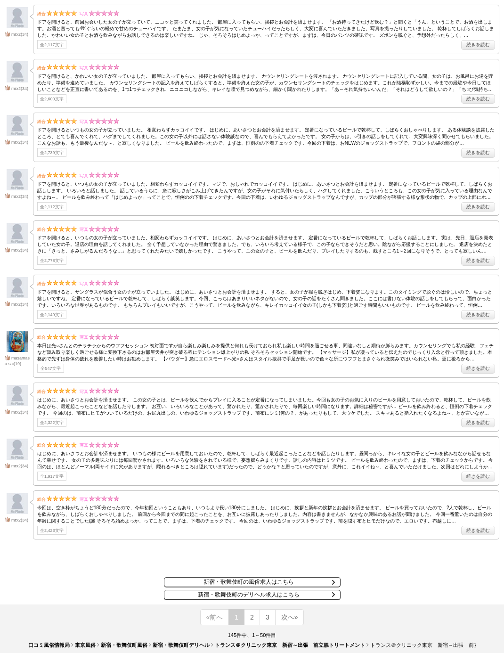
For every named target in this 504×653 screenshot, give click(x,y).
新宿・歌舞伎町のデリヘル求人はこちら (249, 594)
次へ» (289, 617)
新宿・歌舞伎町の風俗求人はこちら (248, 582)
